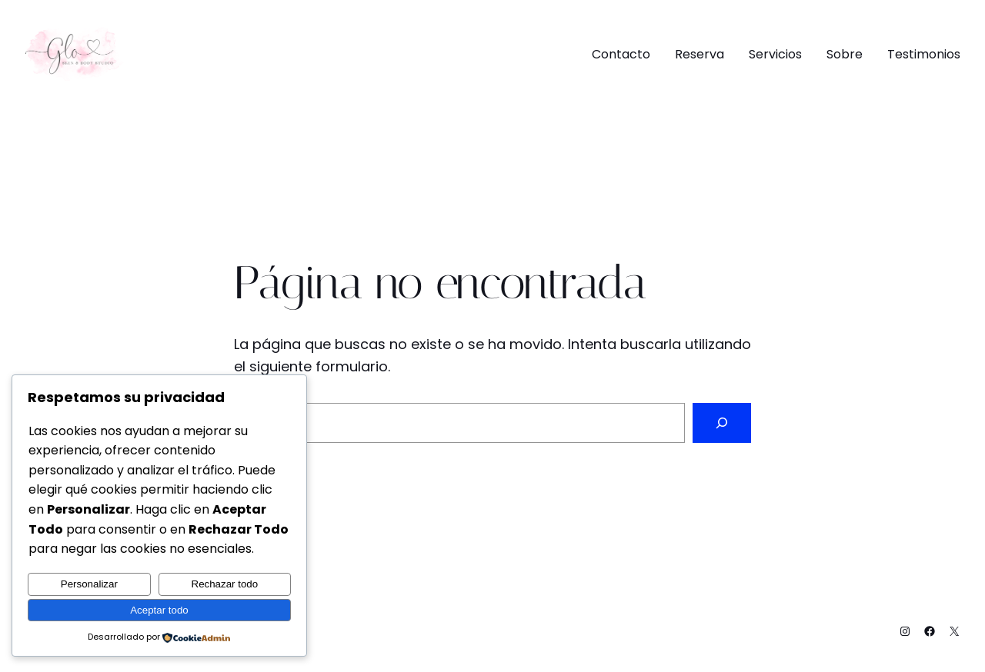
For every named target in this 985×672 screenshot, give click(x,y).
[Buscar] (722, 423)
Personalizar (89, 584)
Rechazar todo (225, 584)
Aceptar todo (159, 610)
